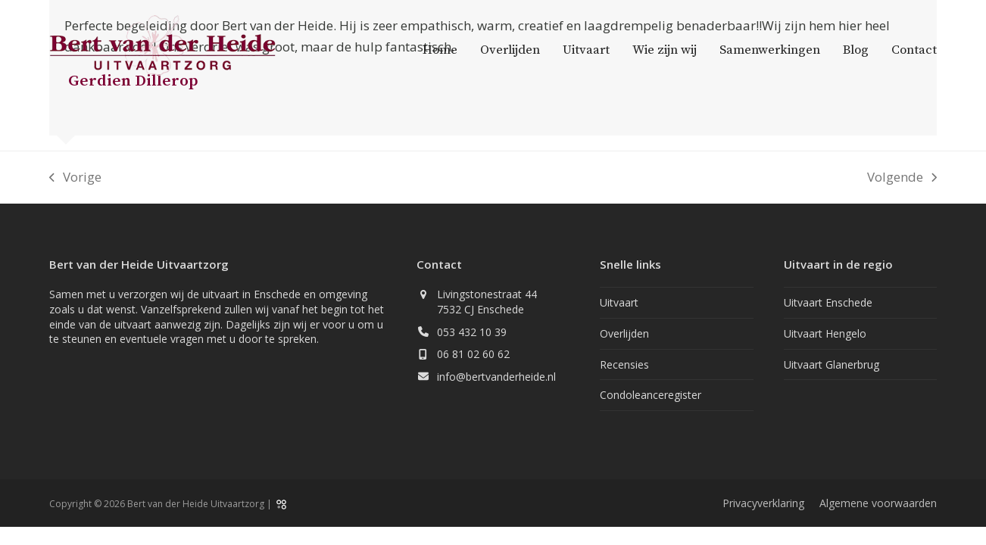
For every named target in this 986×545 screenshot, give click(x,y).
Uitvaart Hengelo (825, 333)
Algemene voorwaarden (878, 503)
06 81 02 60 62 (473, 354)
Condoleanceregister (650, 395)
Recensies (624, 364)
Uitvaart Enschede (828, 302)
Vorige (75, 178)
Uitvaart (619, 302)
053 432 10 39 (472, 332)
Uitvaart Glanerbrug (831, 364)
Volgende (902, 178)
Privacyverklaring (763, 503)
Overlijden (624, 333)
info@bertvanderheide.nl (496, 376)
